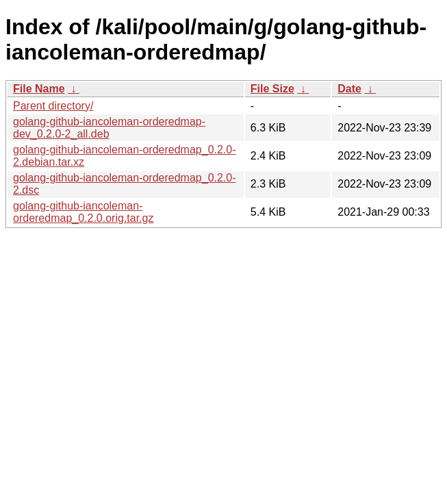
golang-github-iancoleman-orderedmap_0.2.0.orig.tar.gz (83, 212)
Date (349, 88)
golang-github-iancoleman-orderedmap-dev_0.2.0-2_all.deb (109, 128)
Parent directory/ (53, 106)
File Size (272, 88)
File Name (39, 88)
